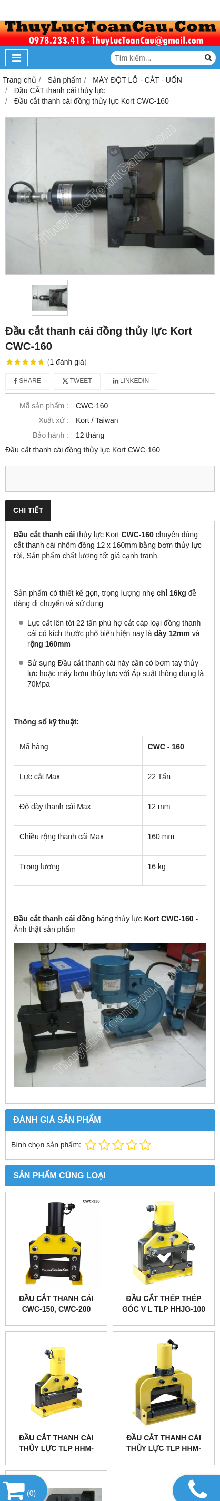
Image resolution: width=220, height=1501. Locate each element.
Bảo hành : (50, 435)
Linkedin (131, 381)
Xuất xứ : (53, 420)
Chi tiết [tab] (28, 510)
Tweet (77, 381)
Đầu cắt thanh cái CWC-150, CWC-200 (56, 1303)
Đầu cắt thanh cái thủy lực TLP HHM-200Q (56, 1448)
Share (27, 381)
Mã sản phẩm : (43, 405)
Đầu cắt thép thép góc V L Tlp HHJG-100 (163, 1303)
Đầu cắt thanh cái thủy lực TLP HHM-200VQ (163, 1448)
